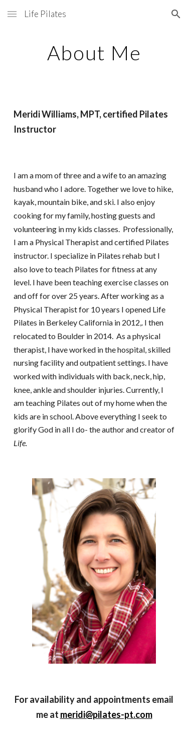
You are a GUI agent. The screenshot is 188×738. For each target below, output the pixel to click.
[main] (94, 53)
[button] (12, 14)
